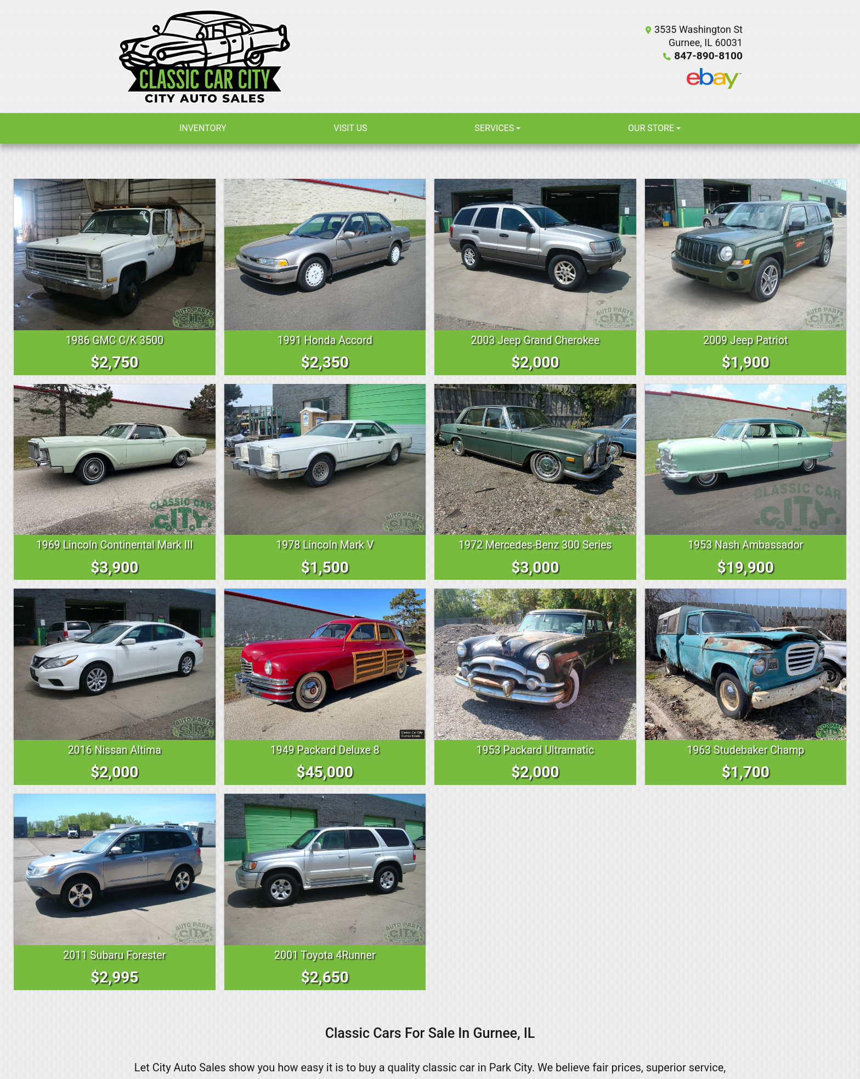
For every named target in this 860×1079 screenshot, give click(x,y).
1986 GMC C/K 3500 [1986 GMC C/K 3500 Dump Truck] (114, 340)
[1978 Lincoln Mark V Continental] (325, 459)
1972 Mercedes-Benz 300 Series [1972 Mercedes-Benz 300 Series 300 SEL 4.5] (535, 544)
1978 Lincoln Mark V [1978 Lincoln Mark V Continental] (325, 544)
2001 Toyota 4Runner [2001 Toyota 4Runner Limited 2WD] (325, 954)
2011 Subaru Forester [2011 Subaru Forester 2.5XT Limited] (114, 954)
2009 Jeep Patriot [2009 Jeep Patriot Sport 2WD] (745, 340)
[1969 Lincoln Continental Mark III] (115, 459)
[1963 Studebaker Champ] (746, 663)
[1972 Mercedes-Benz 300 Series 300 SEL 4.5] (535, 459)
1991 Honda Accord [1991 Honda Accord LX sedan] (325, 340)
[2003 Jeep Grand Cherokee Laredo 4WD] (535, 254)
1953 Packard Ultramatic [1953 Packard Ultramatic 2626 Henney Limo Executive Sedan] (535, 749)
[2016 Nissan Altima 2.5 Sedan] (115, 663)
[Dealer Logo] (204, 56)
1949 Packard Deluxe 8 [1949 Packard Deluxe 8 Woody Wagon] (325, 749)
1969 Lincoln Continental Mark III (114, 544)
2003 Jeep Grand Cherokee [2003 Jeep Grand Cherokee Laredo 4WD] (535, 340)
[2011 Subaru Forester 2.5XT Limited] (115, 869)
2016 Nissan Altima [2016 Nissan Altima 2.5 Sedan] (114, 749)
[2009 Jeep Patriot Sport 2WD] (746, 254)
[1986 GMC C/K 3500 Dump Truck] (115, 254)
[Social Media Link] (714, 78)
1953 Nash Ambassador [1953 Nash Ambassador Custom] (746, 544)
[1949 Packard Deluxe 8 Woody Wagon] (325, 663)
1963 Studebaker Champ (746, 749)
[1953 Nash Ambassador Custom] (746, 459)
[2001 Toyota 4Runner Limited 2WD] (325, 869)
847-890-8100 (710, 55)
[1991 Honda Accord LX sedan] (325, 254)
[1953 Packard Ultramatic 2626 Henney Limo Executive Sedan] (535, 663)
